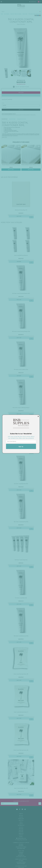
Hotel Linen (21, 850)
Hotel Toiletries (21, 860)
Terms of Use (21, 827)
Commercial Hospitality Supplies (21, 842)
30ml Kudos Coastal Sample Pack (21, 559)
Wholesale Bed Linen (21, 855)
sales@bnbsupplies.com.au (21, 838)
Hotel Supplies (21, 844)
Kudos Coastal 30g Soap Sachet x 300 (21, 750)
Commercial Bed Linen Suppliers (21, 856)
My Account (32, 2)
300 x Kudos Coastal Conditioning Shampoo (21, 407)
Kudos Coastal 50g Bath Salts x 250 (21, 788)
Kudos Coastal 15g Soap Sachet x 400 (21, 674)
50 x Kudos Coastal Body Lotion (21, 597)
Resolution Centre (21, 818)
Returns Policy (21, 830)
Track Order (21, 817)
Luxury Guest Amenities (21, 859)
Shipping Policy (21, 833)
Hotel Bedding (21, 852)
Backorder (21, 92)
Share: (38, 15)
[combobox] (20, 11)
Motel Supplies (21, 845)
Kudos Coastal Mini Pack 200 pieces (21, 255)
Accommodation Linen (21, 866)
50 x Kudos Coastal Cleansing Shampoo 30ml (21, 293)
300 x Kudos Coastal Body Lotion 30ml (21, 635)
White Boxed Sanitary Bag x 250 (21, 210)
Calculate (21, 109)
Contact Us (21, 823)
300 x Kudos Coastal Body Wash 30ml (21, 521)
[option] (21, 47)
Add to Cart (19, 216)
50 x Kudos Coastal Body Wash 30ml (21, 483)
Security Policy (21, 831)
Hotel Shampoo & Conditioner (21, 862)
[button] (19, 146)
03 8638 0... (21, 836)
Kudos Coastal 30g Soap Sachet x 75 (21, 712)
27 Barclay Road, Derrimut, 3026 (21, 839)
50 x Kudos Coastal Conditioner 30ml (21, 369)
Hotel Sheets (21, 853)
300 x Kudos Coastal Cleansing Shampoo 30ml (21, 331)
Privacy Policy (21, 828)
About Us (21, 822)
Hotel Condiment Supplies (21, 848)
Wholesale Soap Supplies (21, 863)
